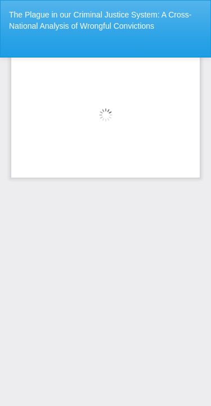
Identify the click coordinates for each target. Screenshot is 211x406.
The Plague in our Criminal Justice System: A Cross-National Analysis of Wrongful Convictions (100, 20)
